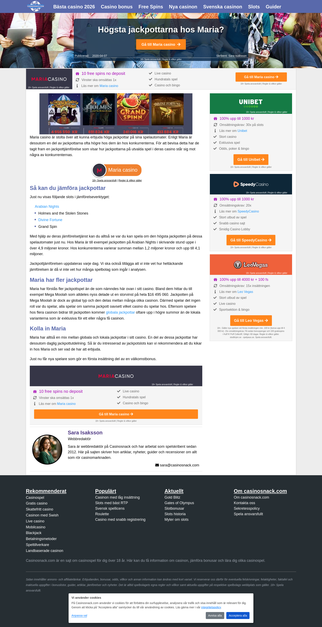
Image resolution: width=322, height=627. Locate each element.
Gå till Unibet (250, 160)
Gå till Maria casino (161, 44)
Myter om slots (176, 519)
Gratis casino (36, 503)
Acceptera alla (238, 615)
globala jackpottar (120, 312)
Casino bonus (117, 6)
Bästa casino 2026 (74, 6)
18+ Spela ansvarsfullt (150, 59)
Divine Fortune (50, 220)
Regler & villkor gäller (172, 59)
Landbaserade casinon (44, 551)
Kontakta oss (244, 503)
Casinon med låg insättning (117, 497)
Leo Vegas (245, 292)
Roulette (102, 514)
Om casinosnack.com (251, 497)
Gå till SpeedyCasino (250, 240)
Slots (254, 6)
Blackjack (33, 533)
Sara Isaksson (237, 55)
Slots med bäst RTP (111, 503)
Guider (273, 6)
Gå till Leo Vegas (251, 321)
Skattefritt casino (39, 509)
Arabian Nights (47, 206)
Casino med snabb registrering (120, 519)
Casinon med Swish (42, 515)
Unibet (242, 130)
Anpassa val (79, 615)
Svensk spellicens (109, 508)
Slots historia (175, 514)
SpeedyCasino (248, 211)
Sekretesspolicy (247, 508)
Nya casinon (183, 6)
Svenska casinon (222, 6)
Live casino (35, 521)
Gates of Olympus (179, 503)
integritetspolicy (211, 607)
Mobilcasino (35, 527)
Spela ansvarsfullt (248, 514)
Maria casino (109, 86)
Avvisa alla (215, 615)
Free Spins (150, 6)
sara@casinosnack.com (179, 465)
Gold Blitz (172, 497)
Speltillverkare (37, 545)
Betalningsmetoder (41, 539)
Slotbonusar (174, 508)
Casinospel (35, 498)
